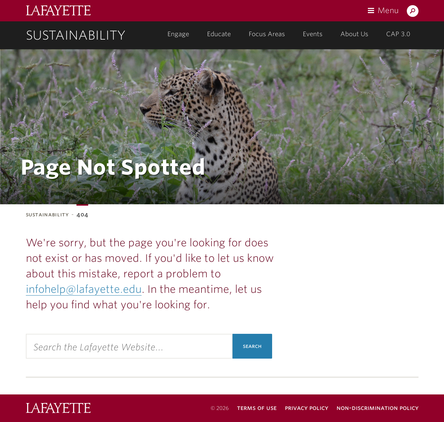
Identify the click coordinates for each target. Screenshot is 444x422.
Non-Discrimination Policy (378, 407)
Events (312, 34)
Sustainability (76, 35)
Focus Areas (267, 34)
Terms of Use (257, 407)
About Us (354, 34)
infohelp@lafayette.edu (84, 289)
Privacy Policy (306, 407)
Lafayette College (58, 11)
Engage (178, 34)
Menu (388, 10)
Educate (219, 34)
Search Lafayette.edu (413, 12)
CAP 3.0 (398, 34)
